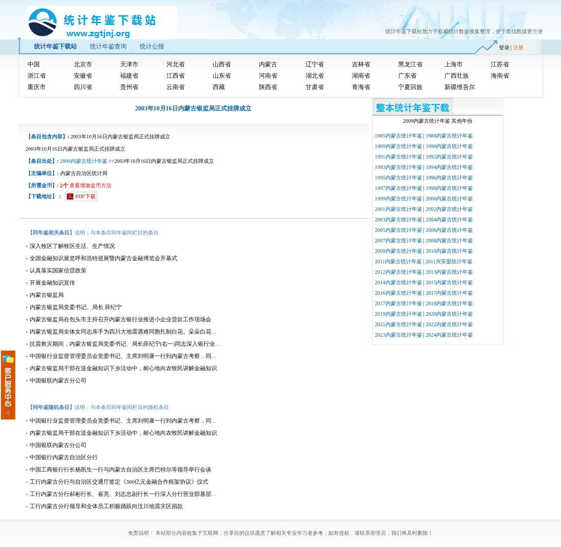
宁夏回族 (410, 87)
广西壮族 (456, 75)
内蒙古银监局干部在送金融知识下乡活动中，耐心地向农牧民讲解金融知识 (123, 368)
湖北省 (315, 75)
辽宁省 (315, 64)
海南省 (500, 75)
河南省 (268, 75)
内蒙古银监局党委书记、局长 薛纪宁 (76, 307)
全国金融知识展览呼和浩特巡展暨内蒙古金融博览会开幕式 (103, 258)
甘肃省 (315, 87)
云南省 (175, 87)
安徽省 (83, 75)
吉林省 (361, 64)
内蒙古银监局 (47, 295)
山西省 (222, 64)
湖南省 (361, 75)
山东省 (222, 75)
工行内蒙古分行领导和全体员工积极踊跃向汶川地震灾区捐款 (106, 506)
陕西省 (268, 87)
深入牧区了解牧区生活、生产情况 (72, 246)
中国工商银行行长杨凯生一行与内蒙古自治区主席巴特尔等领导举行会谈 (120, 469)
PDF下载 (86, 196)
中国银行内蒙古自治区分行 (64, 457)
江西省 (175, 75)
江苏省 (500, 64)
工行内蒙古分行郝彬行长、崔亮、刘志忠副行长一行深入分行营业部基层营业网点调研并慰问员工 (152, 494)
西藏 (219, 87)
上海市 (453, 64)
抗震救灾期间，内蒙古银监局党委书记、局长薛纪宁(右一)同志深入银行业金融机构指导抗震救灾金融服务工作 (168, 344)
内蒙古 (268, 64)
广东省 (407, 75)
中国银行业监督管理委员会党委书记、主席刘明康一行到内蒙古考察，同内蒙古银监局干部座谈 (149, 356)
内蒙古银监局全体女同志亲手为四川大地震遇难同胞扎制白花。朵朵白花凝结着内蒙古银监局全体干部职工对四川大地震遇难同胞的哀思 (200, 331)
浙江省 (37, 75)
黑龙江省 (410, 64)
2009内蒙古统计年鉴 (83, 161)
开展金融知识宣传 (52, 282)
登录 (504, 48)
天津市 (129, 64)
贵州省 (129, 87)
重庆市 (37, 87)
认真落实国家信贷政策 (58, 270)
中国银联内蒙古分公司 (58, 380)
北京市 (83, 64)
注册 (518, 48)
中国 (34, 64)
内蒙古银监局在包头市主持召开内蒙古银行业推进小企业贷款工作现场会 (120, 319)
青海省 (361, 87)
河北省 (175, 64)
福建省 (129, 75)
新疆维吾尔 (459, 87)
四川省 (83, 87)
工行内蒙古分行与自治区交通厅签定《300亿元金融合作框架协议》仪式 (119, 481)
